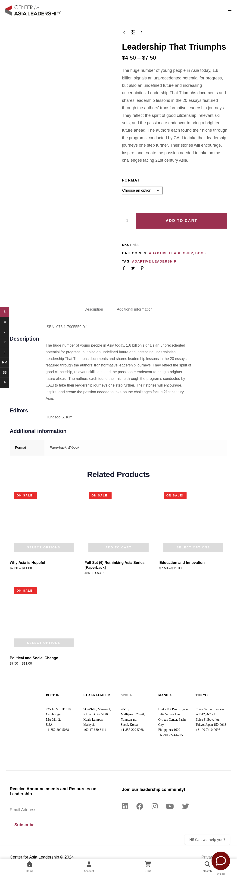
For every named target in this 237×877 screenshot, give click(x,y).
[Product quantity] (127, 221)
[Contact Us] (221, 861)
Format (131, 180)
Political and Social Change (34, 658)
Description (93, 309)
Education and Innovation (182, 563)
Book (200, 253)
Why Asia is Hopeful (27, 563)
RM (5, 363)
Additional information (135, 309)
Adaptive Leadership (171, 253)
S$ (6, 373)
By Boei (221, 873)
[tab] (93, 309)
